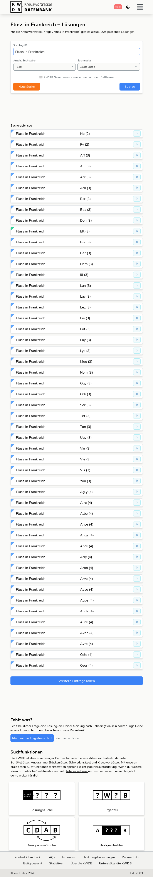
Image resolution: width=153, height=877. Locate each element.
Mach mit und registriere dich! (32, 738)
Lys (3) (85, 350)
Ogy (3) (86, 383)
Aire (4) (86, 502)
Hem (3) (86, 264)
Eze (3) (85, 242)
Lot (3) (85, 329)
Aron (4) (86, 567)
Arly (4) (86, 557)
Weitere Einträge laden (76, 681)
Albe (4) (86, 513)
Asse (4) (86, 589)
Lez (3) (85, 307)
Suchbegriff (20, 45)
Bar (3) (85, 198)
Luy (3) (85, 340)
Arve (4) (86, 578)
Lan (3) (85, 285)
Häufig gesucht (32, 863)
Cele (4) (86, 654)
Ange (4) (87, 535)
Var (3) (85, 448)
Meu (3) (86, 361)
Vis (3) (85, 470)
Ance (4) (86, 524)
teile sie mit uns (77, 771)
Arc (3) (85, 177)
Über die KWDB (81, 863)
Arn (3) (85, 188)
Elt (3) (85, 231)
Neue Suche (26, 87)
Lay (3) (85, 296)
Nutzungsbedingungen (99, 857)
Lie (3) (85, 318)
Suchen (130, 87)
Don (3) (86, 220)
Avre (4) (86, 643)
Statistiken (56, 863)
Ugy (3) (86, 437)
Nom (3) (86, 372)
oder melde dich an (67, 738)
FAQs (51, 857)
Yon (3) (85, 481)
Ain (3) (85, 166)
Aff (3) (85, 155)
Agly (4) (86, 492)
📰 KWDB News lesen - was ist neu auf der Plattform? (76, 77)
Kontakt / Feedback (27, 857)
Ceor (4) (86, 665)
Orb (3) (85, 394)
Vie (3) (85, 459)
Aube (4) (87, 600)
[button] (140, 6)
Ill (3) (84, 274)
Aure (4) (86, 622)
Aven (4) (87, 633)
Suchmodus (84, 60)
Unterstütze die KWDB (115, 863)
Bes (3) (85, 209)
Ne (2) (85, 133)
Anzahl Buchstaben (24, 60)
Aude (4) (87, 611)
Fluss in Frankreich (30, 133)
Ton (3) (85, 426)
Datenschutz (130, 857)
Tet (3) (85, 416)
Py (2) (84, 144)
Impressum (69, 857)
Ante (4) (86, 546)
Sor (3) (85, 405)
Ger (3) (85, 253)
